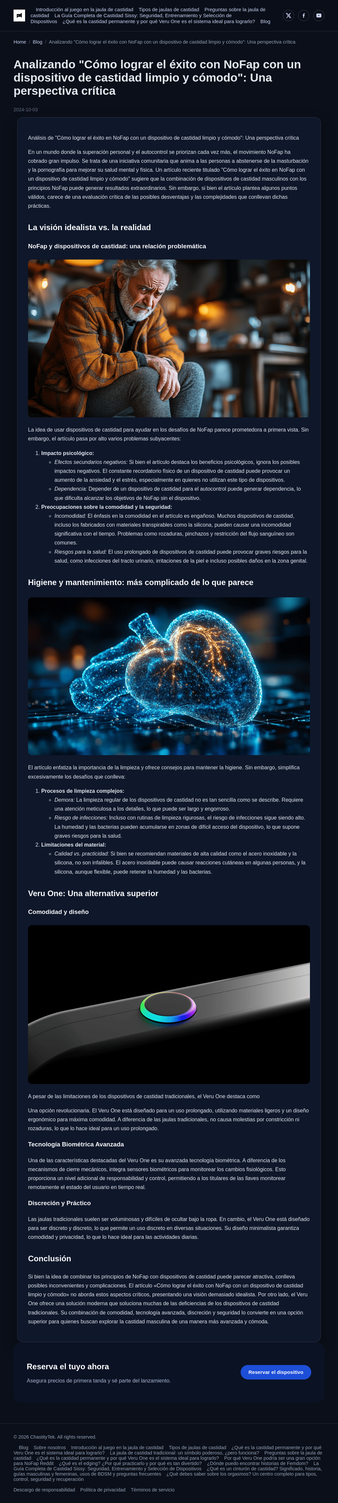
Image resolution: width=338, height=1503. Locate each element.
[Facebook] (303, 15)
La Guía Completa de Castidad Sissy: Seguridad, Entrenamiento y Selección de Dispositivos (166, 1466)
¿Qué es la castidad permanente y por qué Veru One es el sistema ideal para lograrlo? (158, 21)
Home (20, 42)
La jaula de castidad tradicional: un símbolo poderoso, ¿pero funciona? (184, 1452)
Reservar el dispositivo (276, 1372)
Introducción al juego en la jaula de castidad (84, 9)
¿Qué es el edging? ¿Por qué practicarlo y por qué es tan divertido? (130, 1463)
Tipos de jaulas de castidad (169, 9)
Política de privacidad (102, 1489)
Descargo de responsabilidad (44, 1489)
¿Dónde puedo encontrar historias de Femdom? (257, 1463)
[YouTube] (318, 15)
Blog (265, 21)
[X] (288, 15)
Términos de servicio (153, 1489)
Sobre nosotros (50, 1447)
